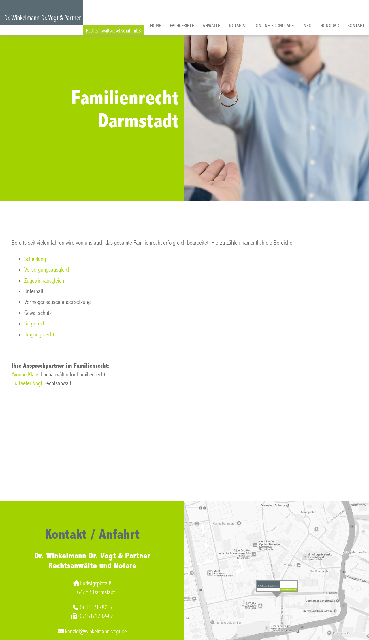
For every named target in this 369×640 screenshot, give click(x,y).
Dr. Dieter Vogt (27, 383)
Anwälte (211, 26)
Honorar (329, 26)
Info (307, 26)
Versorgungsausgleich (47, 269)
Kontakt (356, 26)
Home (155, 26)
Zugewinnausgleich (44, 280)
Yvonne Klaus (25, 374)
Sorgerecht (35, 323)
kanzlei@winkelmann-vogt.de (92, 631)
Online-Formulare (275, 26)
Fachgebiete (182, 26)
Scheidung (35, 259)
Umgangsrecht (39, 334)
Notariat (238, 26)
